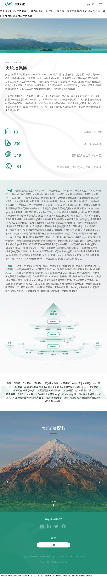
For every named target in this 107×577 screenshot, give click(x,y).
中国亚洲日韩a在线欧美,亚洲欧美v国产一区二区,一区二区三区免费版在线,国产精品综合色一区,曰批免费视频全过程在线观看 (46, 575)
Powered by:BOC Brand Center (53, 562)
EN (88, 4)
